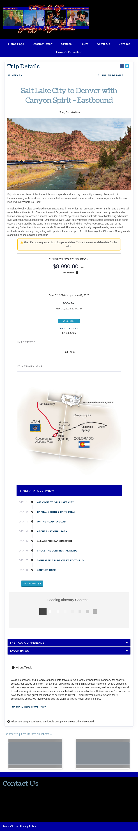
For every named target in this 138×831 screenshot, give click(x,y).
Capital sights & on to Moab (56, 512)
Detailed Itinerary (32, 583)
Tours (84, 44)
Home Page (16, 44)
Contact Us (68, 321)
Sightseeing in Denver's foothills (60, 560)
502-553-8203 (10, 790)
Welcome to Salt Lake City (55, 502)
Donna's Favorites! (69, 52)
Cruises (66, 44)
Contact (124, 44)
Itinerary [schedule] (15, 75)
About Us (103, 44)
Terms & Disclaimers (69, 328)
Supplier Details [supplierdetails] (110, 75)
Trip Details (23, 66)
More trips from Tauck (29, 706)
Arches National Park (52, 531)
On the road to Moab (51, 521)
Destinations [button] (41, 44)
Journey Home (46, 570)
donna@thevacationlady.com (19, 797)
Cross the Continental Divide (57, 550)
